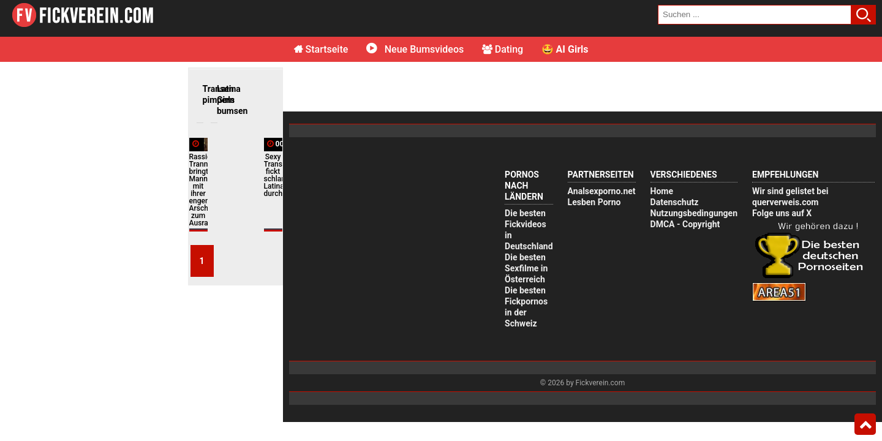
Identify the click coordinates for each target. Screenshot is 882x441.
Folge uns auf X (782, 213)
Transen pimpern (206, 94)
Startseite (321, 49)
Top (865, 424)
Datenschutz (674, 202)
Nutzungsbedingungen (693, 213)
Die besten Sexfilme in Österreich (526, 268)
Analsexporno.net (602, 191)
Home (661, 191)
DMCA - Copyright (685, 224)
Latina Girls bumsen (220, 100)
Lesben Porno (594, 202)
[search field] (754, 14)
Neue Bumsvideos (415, 49)
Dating (502, 49)
